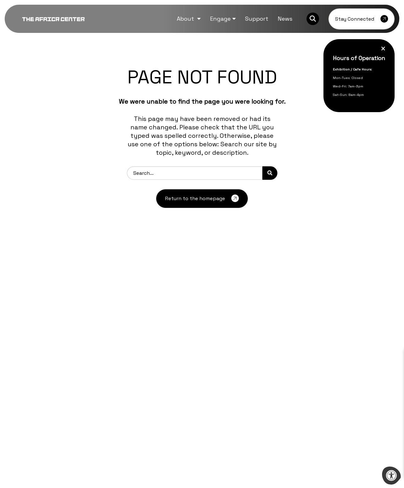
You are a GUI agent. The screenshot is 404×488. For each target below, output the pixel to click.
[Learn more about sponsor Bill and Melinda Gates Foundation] (202, 430)
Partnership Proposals (230, 332)
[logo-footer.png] (55, 344)
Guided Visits (218, 352)
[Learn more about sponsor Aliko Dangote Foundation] (59, 430)
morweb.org (366, 462)
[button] (188, 19)
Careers (114, 342)
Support (213, 372)
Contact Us (216, 362)
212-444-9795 (58, 383)
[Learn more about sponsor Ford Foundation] (130, 430)
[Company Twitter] (36, 406)
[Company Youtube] (61, 406)
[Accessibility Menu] (391, 475)
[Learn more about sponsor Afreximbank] (345, 430)
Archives (115, 332)
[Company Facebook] (25, 406)
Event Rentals (219, 342)
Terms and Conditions (229, 382)
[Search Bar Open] (313, 19)
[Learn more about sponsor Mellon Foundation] (273, 430)
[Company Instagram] (48, 406)
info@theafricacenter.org (55, 390)
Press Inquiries (122, 362)
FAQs (110, 352)
